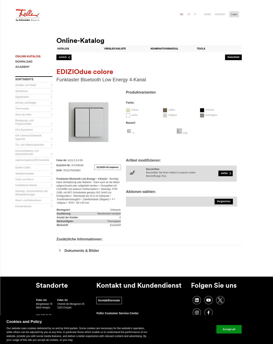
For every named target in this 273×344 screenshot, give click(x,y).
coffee (171, 109)
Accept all (229, 329)
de (181, 14)
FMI (185, 133)
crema (135, 109)
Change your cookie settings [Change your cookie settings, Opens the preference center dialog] (194, 329)
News (207, 14)
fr (188, 14)
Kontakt (220, 14)
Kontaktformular (109, 300)
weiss (135, 115)
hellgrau (172, 115)
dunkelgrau (211, 115)
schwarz (209, 109)
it (195, 14)
